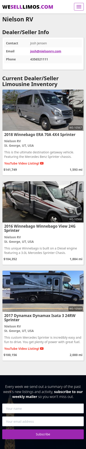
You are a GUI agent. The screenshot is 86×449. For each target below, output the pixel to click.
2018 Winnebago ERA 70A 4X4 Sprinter (40, 134)
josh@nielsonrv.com (45, 51)
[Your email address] (43, 421)
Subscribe (43, 434)
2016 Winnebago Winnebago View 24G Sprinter (40, 228)
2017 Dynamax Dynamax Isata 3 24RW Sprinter (40, 317)
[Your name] (43, 408)
